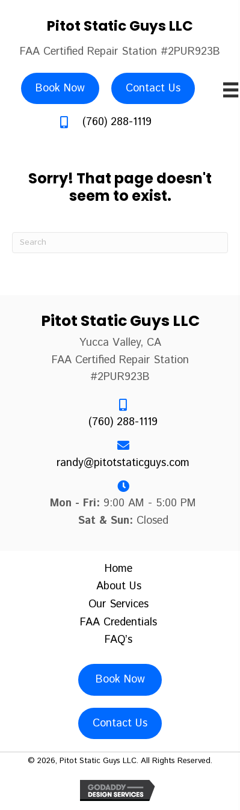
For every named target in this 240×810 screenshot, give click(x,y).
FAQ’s (118, 640)
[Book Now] (60, 89)
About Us (118, 587)
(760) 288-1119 (117, 122)
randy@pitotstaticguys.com (123, 463)
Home (118, 569)
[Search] (120, 242)
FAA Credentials (118, 623)
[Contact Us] (153, 89)
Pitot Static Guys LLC (120, 25)
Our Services (118, 605)
